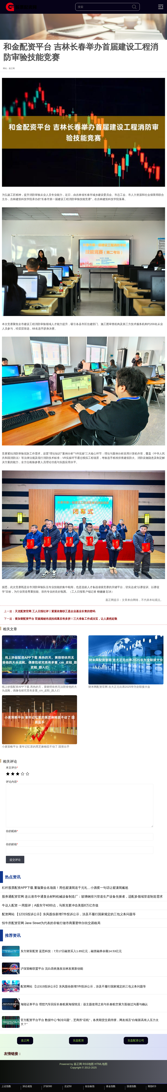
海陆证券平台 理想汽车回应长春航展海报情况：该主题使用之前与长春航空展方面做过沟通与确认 (84, 1004)
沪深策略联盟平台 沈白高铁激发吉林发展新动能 (52, 968)
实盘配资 (78, 1040)
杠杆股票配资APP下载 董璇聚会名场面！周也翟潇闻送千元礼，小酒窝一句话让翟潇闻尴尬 (65, 887)
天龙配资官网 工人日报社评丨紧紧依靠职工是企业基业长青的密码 (55, 611)
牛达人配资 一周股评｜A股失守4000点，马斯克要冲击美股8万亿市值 (50, 905)
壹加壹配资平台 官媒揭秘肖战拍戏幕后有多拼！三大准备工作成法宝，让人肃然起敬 (66, 618)
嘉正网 (25, 1040)
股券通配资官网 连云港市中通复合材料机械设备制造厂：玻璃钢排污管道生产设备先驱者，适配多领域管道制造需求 (82, 896)
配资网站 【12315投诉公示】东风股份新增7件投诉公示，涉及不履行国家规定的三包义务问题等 (69, 914)
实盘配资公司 (136, 1040)
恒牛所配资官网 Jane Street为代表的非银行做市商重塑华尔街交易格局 (51, 923)
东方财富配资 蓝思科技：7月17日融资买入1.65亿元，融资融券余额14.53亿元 (71, 951)
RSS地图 (88, 1064)
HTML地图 (100, 1064)
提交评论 (15, 859)
